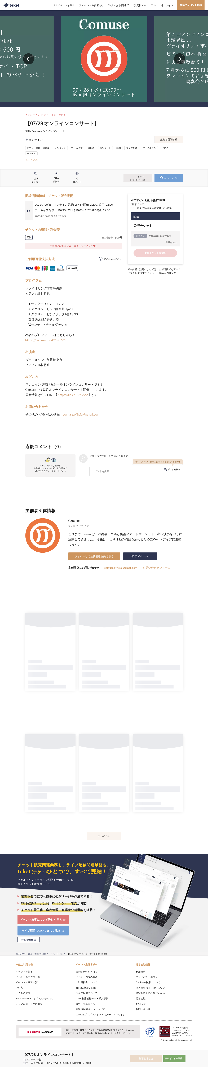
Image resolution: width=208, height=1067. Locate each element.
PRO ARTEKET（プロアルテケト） (35, 998)
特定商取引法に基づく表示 (150, 993)
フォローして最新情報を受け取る (94, 556)
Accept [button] (190, 1049)
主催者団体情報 (168, 139)
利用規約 (140, 971)
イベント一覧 (56, 953)
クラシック (31, 115)
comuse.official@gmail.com (81, 414)
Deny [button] (172, 1049)
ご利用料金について (87, 982)
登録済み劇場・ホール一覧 (90, 1009)
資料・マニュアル (85, 1003)
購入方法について (112, 258)
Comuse (74, 521)
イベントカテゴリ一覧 (28, 976)
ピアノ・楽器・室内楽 (53, 115)
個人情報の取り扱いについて (151, 987)
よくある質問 (23, 993)
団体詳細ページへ (140, 556)
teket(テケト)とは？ (87, 971)
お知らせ (140, 1003)
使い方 (19, 987)
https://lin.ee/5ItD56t (73, 395)
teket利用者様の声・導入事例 (92, 998)
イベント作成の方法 (87, 976)
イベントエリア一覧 (27, 982)
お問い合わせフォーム (156, 567)
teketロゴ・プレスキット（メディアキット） (100, 1014)
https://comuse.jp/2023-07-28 (45, 340)
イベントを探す (24, 971)
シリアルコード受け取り (29, 1003)
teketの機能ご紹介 (86, 987)
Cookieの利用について (148, 982)
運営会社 (140, 998)
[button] (10, 1054)
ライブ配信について (87, 993)
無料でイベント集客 (191, 5)
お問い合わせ (143, 1009)
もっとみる (31, 160)
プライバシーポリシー (148, 976)
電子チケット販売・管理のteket (31, 953)
